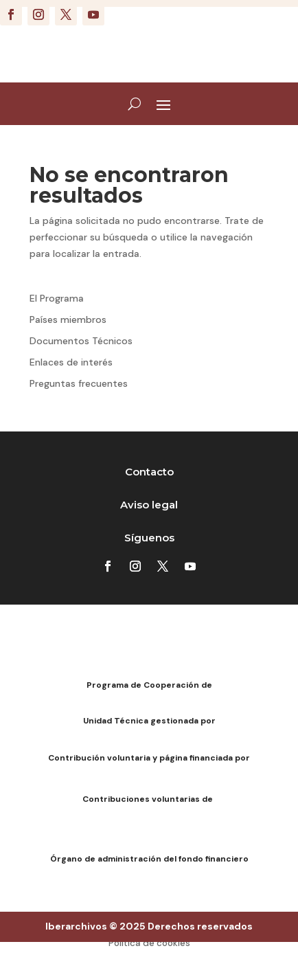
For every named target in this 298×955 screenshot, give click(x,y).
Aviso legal (149, 504)
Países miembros (68, 319)
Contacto (149, 471)
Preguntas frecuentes (79, 383)
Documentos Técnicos (81, 341)
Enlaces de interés (71, 362)
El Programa (57, 298)
